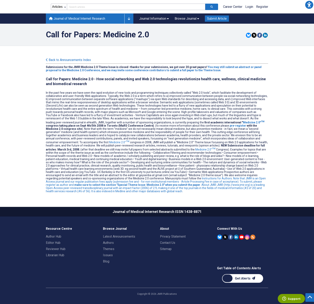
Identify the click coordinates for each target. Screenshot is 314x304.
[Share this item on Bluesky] (248, 35)
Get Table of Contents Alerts (239, 268)
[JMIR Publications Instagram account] (247, 237)
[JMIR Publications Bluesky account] (219, 237)
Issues (108, 255)
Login (249, 7)
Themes (108, 249)
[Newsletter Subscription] (242, 278)
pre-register (238, 125)
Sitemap (166, 249)
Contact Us (167, 243)
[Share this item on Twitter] (254, 35)
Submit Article (217, 18)
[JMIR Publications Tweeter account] (225, 237)
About (164, 229)
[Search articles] (211, 7)
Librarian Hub (55, 255)
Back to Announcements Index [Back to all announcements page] (68, 60)
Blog (106, 261)
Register (262, 7)
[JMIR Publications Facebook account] (230, 237)
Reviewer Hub (55, 249)
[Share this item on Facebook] (259, 35)
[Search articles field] (136, 7)
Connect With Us (229, 229)
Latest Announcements (119, 236)
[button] (309, 4)
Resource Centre (59, 229)
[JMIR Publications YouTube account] (241, 237)
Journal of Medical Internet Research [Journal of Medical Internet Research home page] (77, 18)
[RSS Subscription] (252, 237)
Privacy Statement (173, 236)
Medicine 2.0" (253, 122)
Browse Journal (115, 229)
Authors (108, 243)
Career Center (232, 7)
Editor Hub (53, 243)
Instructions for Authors (217, 178)
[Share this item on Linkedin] (265, 35)
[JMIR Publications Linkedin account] (236, 237)
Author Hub (53, 236)
